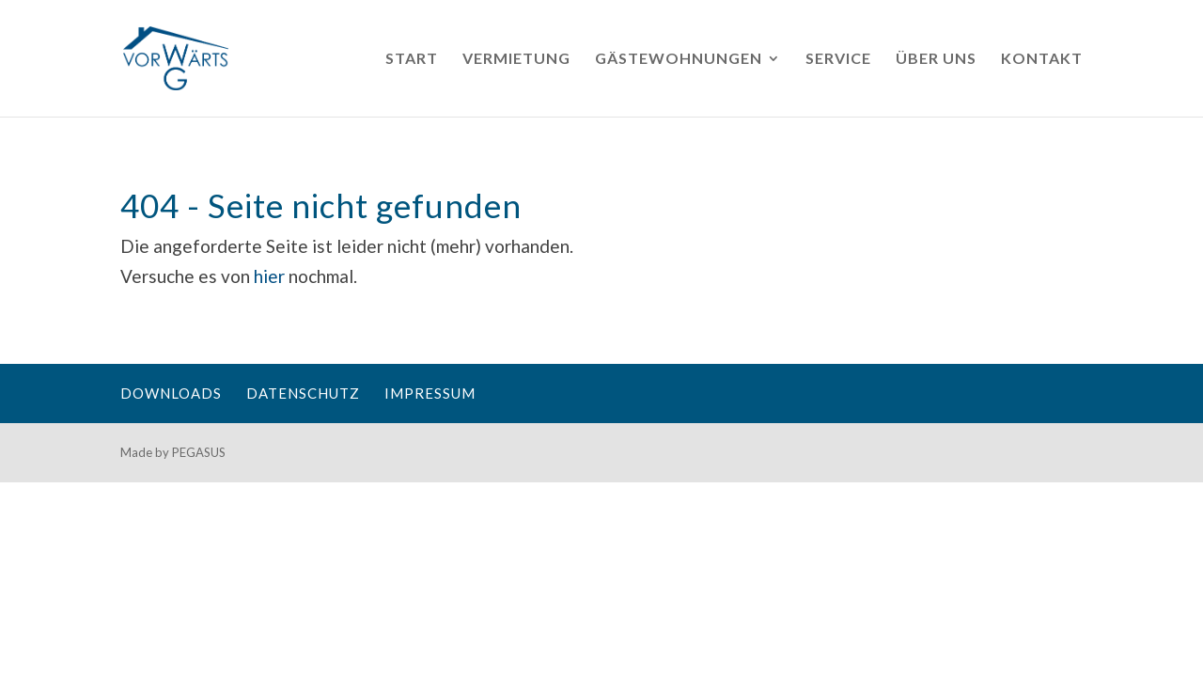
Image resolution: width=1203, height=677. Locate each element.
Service (838, 59)
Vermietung (516, 59)
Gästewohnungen (678, 59)
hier (269, 276)
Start (411, 59)
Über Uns (936, 59)
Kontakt (1042, 59)
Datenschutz (303, 393)
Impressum (430, 393)
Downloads (171, 393)
